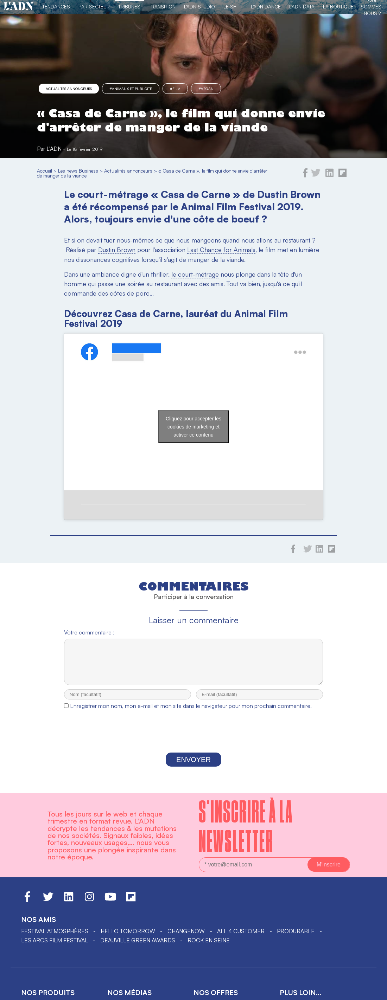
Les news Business (78, 171)
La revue (34, 960)
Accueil (44, 171)
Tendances (56, 6)
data (200, 950)
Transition (162, 6)
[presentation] (193, 677)
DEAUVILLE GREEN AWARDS (137, 884)
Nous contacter (305, 960)
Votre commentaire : (89, 570)
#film (175, 88)
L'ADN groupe (299, 950)
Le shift (205, 960)
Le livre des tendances (56, 950)
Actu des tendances (138, 950)
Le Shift (232, 6)
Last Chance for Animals (221, 249)
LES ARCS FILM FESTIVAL (54, 884)
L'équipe (292, 971)
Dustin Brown (116, 249)
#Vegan (206, 88)
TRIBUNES (129, 6)
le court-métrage (195, 274)
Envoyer (193, 704)
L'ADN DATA (302, 6)
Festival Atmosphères (54, 875)
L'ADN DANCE (266, 6)
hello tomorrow (128, 875)
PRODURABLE (296, 875)
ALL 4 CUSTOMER (241, 875)
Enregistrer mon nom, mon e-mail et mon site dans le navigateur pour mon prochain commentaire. (191, 649)
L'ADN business (129, 971)
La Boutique (338, 6)
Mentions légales (307, 982)
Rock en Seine (209, 884)
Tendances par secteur (143, 960)
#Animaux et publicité (130, 88)
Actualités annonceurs (69, 88)
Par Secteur (94, 6)
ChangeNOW (186, 875)
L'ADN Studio (199, 6)
